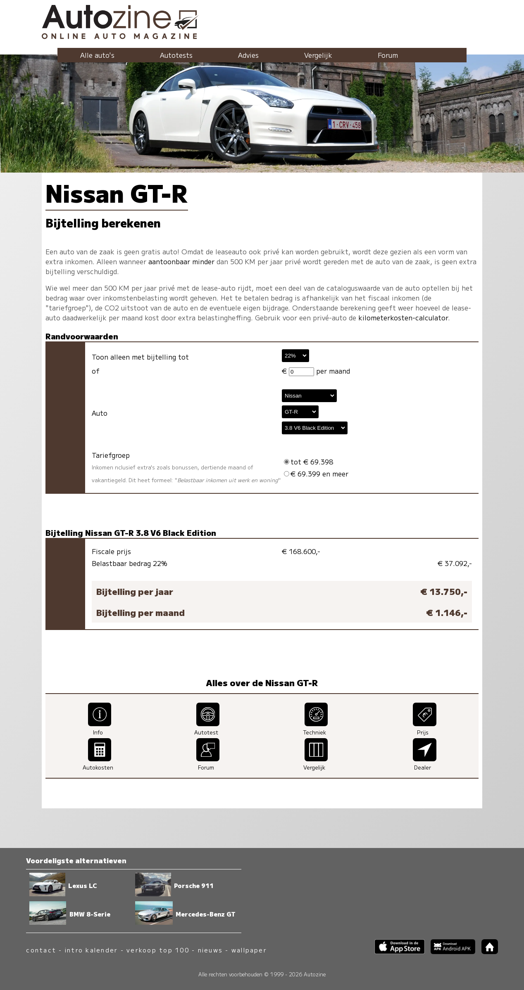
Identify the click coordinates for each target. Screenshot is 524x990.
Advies (248, 55)
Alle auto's (97, 55)
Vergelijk (318, 55)
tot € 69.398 (308, 462)
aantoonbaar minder (181, 261)
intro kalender (91, 949)
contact (41, 949)
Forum (388, 55)
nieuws (210, 949)
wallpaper (249, 949)
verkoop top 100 (157, 949)
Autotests (176, 55)
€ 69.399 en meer (316, 473)
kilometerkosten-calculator (403, 317)
